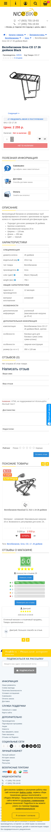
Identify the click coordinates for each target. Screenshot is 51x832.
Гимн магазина (8, 734)
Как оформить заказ (10, 732)
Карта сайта (7, 713)
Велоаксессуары (38, 35)
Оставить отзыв (41, 454)
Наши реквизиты (9, 685)
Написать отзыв (25, 578)
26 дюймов (37, 544)
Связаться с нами (9, 710)
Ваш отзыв (8, 384)
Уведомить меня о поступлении (25, 119)
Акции (4, 726)
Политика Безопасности (12, 691)
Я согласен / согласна (25, 815)
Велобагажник (13, 544)
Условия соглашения (10, 693)
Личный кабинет (8, 755)
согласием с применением (32, 800)
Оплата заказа (8, 699)
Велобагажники (13, 38)
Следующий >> (14, 113)
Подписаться (25, 670)
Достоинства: (9, 410)
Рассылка (6, 763)
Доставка (6, 701)
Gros (28, 38)
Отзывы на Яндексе (10, 737)
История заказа (8, 758)
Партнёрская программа (12, 724)
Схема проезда (8, 688)
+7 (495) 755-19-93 (28, 24)
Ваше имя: (8, 374)
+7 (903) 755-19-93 (28, 20)
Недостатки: (8, 429)
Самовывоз (6, 696)
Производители (8, 721)
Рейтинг (6, 448)
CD (27, 544)
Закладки (6, 760)
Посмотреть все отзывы (25, 603)
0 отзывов (18, 58)
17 (31, 544)
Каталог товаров (17, 35)
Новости (5, 729)
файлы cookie (26, 792)
